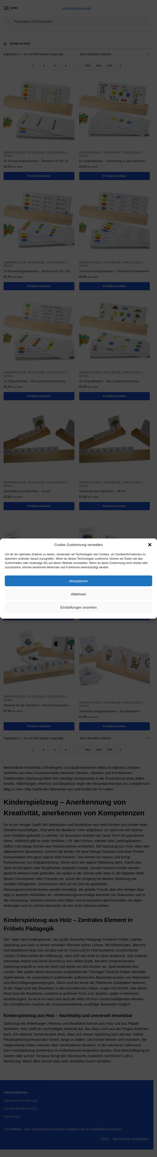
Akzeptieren (78, 581)
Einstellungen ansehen (78, 607)
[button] (149, 544)
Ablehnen (78, 594)
